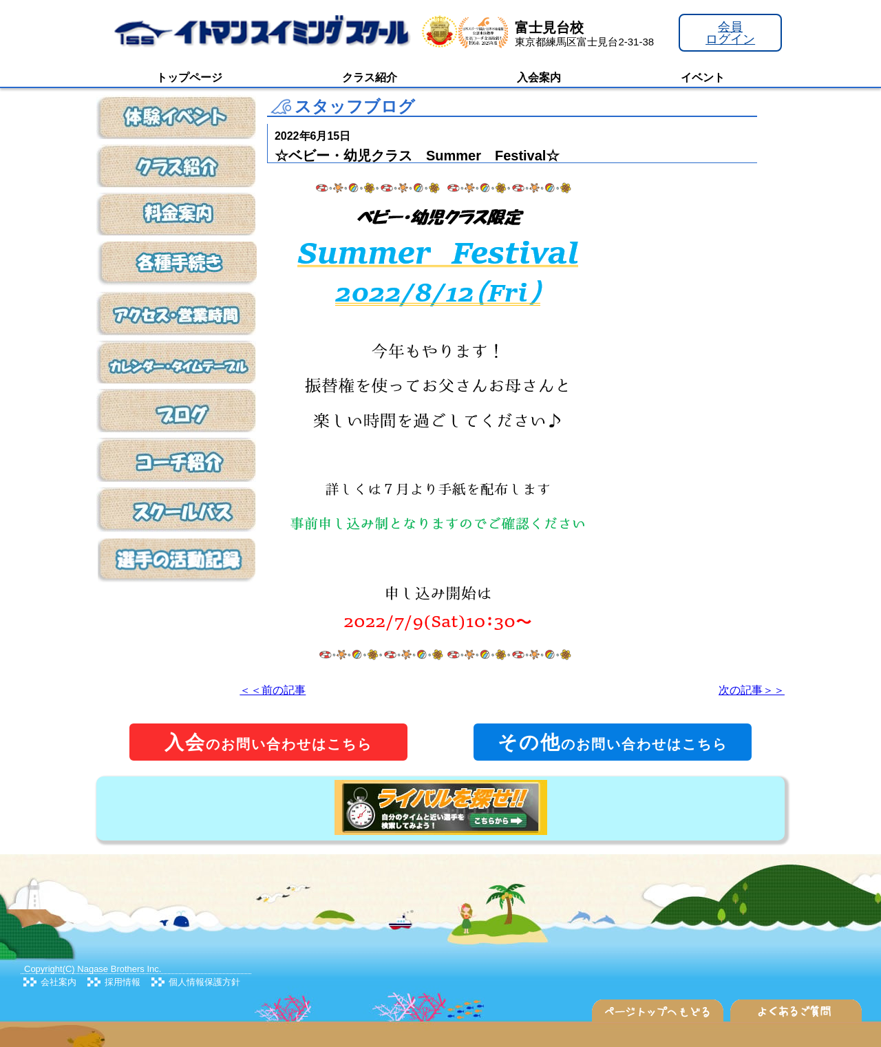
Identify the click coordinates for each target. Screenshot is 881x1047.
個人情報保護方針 (204, 982)
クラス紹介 (369, 77)
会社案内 (58, 982)
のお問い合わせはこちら (268, 742)
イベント (703, 77)
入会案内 (539, 77)
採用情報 (122, 982)
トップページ (189, 77)
